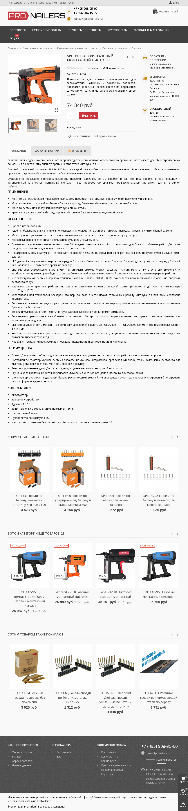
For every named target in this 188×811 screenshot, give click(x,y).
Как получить (109, 761)
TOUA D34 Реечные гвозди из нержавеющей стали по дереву (158, 697)
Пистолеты (18, 30)
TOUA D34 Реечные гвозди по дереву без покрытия (29, 697)
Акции (14, 37)
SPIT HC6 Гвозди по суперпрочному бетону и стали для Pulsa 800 (72, 500)
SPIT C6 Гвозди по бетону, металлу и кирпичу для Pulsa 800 (29, 500)
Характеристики (47, 150)
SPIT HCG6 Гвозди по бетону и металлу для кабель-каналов (159, 500)
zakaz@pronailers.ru (88, 19)
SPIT (78, 127)
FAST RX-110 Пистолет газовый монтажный (116, 594)
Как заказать (17, 2)
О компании (64, 752)
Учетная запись (21, 752)
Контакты (60, 2)
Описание (19, 150)
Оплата (32, 2)
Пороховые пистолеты (84, 30)
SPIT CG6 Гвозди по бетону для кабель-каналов (115, 500)
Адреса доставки (22, 761)
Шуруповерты (117, 30)
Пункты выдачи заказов (115, 765)
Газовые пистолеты (47, 30)
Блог (71, 2)
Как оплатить (109, 756)
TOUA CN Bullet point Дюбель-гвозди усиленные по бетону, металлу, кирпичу (116, 699)
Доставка (45, 2)
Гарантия (106, 774)
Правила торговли (112, 769)
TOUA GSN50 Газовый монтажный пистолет (159, 594)
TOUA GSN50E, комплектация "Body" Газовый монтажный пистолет (29, 598)
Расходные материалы (150, 30)
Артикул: (72, 73)
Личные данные (21, 765)
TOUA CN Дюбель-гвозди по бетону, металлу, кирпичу (72, 697)
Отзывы (77, 150)
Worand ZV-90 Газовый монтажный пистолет (72, 594)
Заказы (16, 756)
